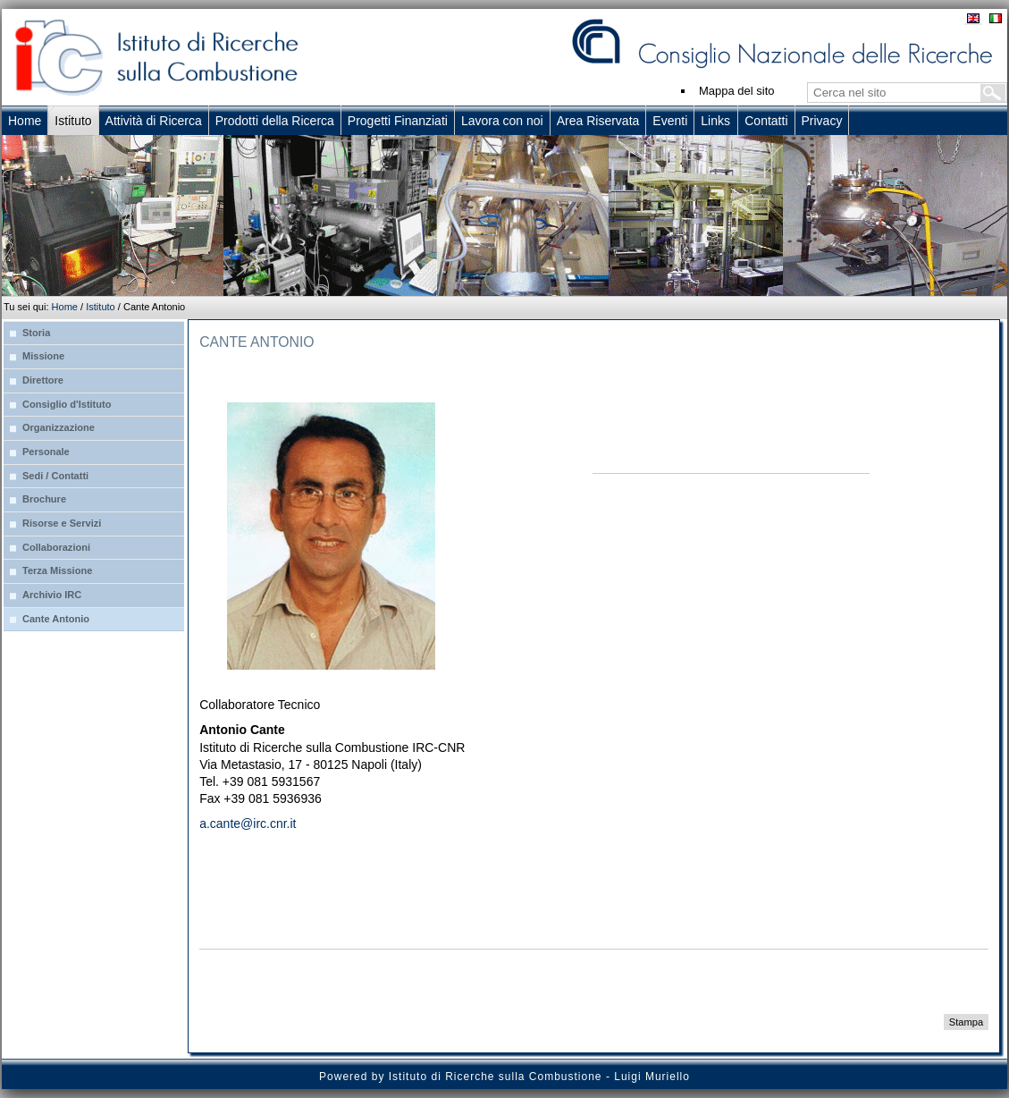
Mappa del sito (737, 90)
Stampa (966, 1022)
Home (65, 306)
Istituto (100, 306)
